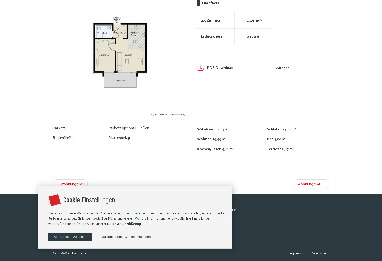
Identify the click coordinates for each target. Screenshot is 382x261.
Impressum (297, 253)
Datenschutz (320, 253)
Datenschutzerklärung (124, 224)
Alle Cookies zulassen (70, 237)
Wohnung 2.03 (309, 183)
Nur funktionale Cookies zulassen (126, 237)
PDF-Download (220, 67)
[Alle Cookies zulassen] (225, 217)
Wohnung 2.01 (72, 183)
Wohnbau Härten (76, 253)
